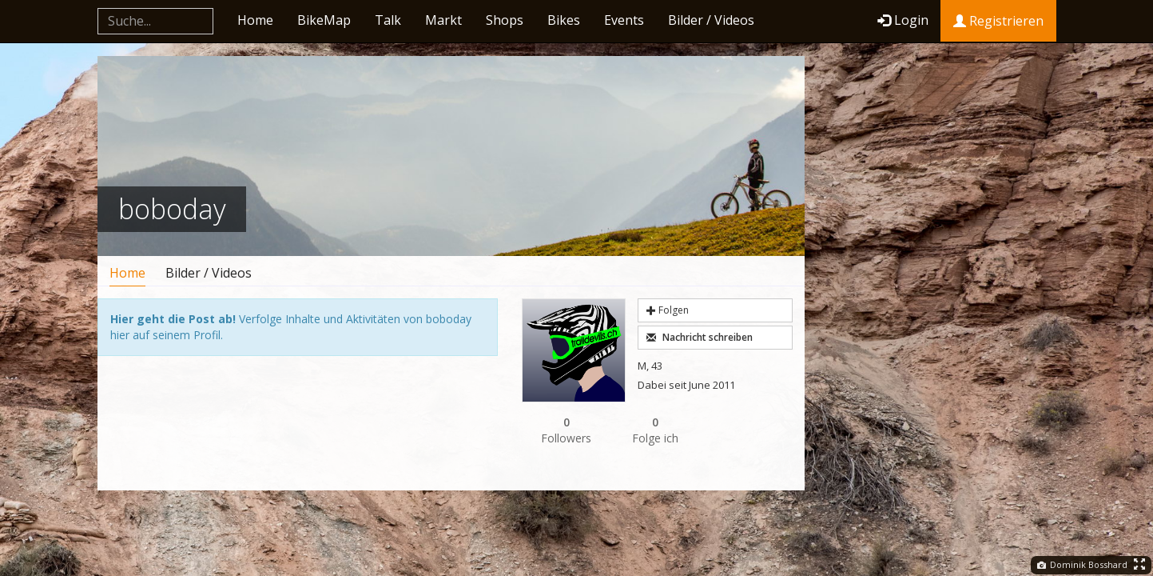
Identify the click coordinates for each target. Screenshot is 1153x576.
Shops (504, 20)
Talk (388, 20)
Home (255, 20)
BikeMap (324, 20)
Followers (566, 430)
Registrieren (998, 21)
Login (902, 20)
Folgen (667, 310)
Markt (443, 20)
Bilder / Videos (711, 20)
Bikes (563, 20)
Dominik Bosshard (1082, 564)
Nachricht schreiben (699, 337)
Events (624, 20)
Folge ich (656, 430)
